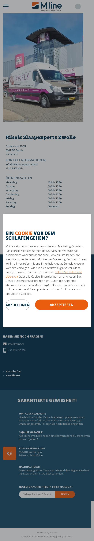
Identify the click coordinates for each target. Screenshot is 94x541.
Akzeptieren (61, 304)
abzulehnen (17, 305)
